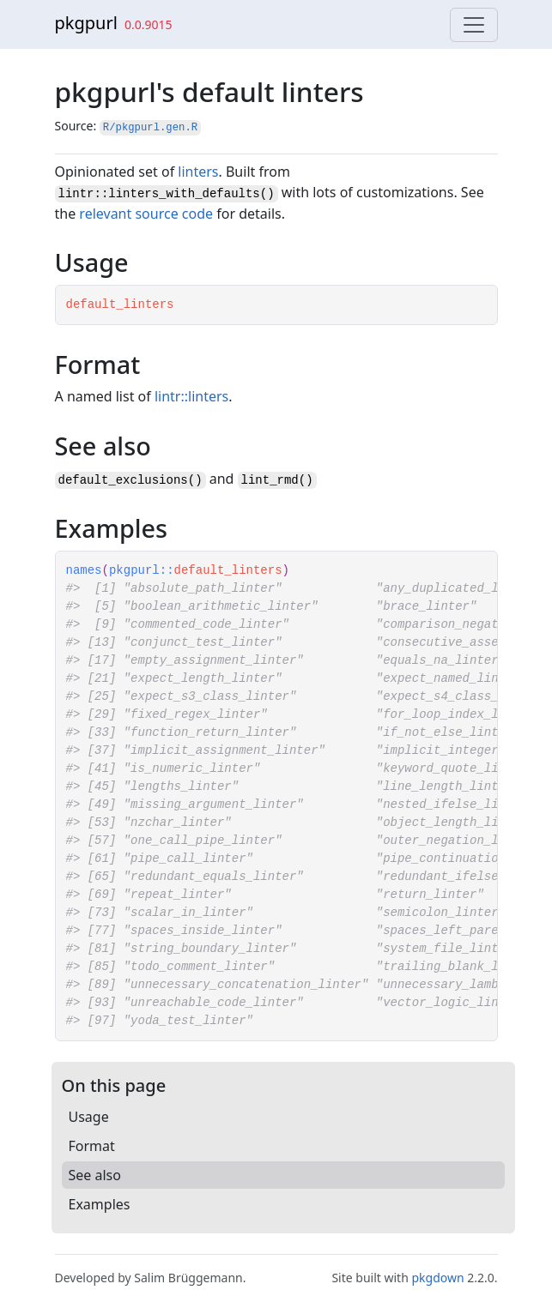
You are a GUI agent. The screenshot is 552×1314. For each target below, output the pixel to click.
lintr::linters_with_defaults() (166, 194)
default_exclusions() (130, 480)
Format (92, 1145)
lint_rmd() (277, 480)
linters (198, 171)
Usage (89, 1116)
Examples (99, 1204)
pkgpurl (86, 22)
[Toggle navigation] (474, 25)
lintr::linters (191, 396)
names (84, 570)
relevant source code (146, 213)
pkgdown (437, 1277)
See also (95, 1175)
